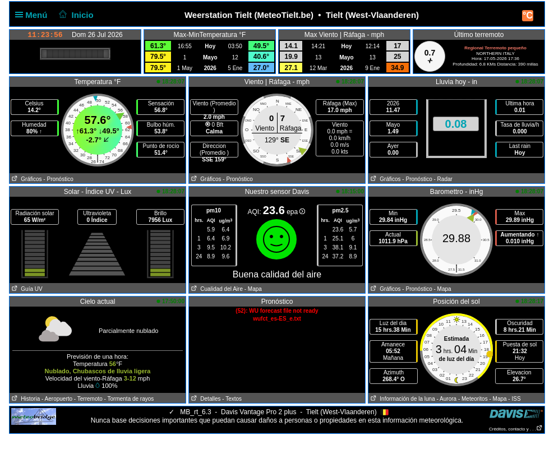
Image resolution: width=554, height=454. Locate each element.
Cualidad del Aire (216, 289)
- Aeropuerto (56, 399)
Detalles (204, 399)
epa (296, 212)
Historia (25, 399)
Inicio (75, 15)
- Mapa (253, 289)
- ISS (514, 399)
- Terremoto (88, 399)
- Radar (443, 179)
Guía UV (26, 289)
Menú (33, 15)
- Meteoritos (473, 399)
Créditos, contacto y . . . (516, 429)
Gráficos (26, 179)
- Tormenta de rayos (129, 399)
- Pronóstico (58, 179)
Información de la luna (401, 399)
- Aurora (447, 399)
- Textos (232, 399)
